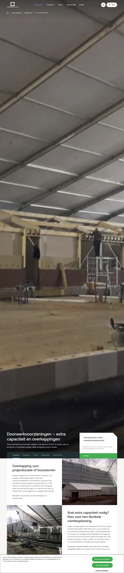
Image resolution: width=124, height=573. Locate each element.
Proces (35, 455)
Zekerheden (46, 455)
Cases (61, 5)
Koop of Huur (57, 455)
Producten (51, 5)
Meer (112, 5)
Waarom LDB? (71, 5)
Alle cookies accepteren (102, 559)
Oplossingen (39, 5)
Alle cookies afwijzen (102, 565)
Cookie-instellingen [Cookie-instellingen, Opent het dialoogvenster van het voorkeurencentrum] (101, 570)
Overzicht (16, 455)
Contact (81, 5)
